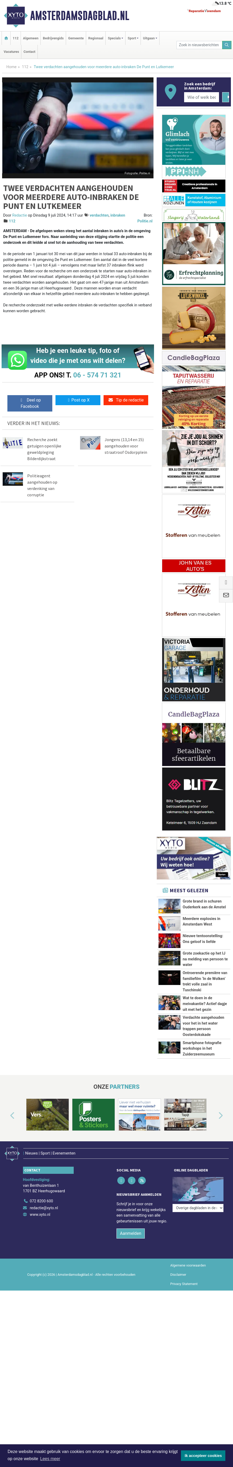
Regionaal (95, 38)
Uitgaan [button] (149, 38)
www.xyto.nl (40, 1214)
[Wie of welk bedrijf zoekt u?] (201, 97)
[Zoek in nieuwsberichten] (199, 45)
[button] (6, 1115)
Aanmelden (130, 1233)
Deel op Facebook (30, 403)
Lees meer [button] (50, 1458)
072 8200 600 (41, 1201)
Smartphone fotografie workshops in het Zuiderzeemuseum (202, 1049)
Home (11, 67)
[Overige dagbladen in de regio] (198, 1208)
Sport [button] (132, 38)
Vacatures (11, 52)
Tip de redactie (126, 400)
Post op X (78, 400)
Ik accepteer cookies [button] (203, 1456)
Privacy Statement (184, 1284)
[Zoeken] (227, 45)
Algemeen (30, 38)
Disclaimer (178, 1275)
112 (15, 38)
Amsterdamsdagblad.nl (79, 15)
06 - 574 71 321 (97, 375)
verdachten (99, 215)
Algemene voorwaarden (188, 1265)
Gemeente (76, 38)
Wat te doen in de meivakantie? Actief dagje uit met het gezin (205, 1004)
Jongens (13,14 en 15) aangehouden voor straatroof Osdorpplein (126, 446)
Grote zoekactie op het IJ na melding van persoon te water (205, 959)
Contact (29, 52)
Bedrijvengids (53, 38)
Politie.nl (144, 221)
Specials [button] (114, 38)
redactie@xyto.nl (44, 1208)
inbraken (117, 215)
